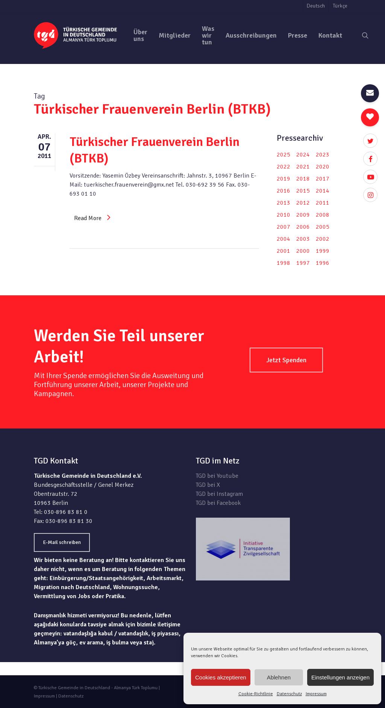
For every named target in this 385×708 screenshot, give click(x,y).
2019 (283, 178)
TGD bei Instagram (219, 494)
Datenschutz (289, 694)
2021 (303, 166)
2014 (322, 190)
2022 (283, 166)
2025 (283, 154)
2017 (322, 178)
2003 (303, 239)
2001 (283, 251)
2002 (322, 239)
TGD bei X (208, 485)
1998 (283, 263)
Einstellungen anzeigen (340, 677)
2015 (303, 190)
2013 (283, 203)
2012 (303, 203)
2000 (303, 251)
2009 (303, 215)
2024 (303, 154)
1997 (303, 263)
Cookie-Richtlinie (255, 694)
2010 (283, 215)
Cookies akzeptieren (220, 677)
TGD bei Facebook (218, 503)
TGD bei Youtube (217, 476)
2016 (283, 190)
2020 (322, 166)
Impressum (316, 694)
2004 (283, 239)
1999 (322, 251)
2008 (322, 215)
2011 (322, 203)
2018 (303, 178)
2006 (303, 227)
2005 (322, 227)
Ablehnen (279, 677)
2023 (322, 154)
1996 (322, 263)
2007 (283, 227)
